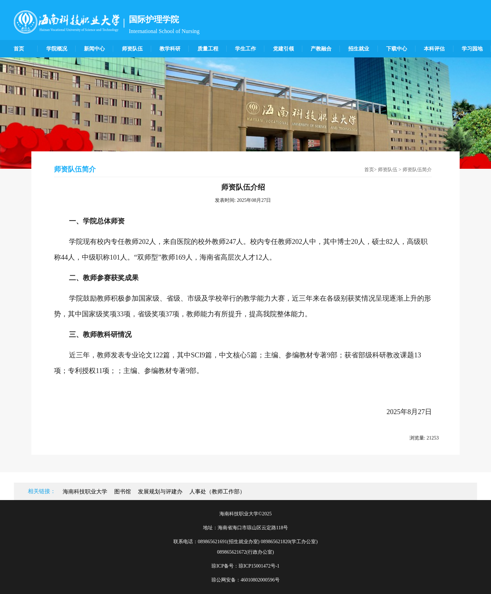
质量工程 (207, 49)
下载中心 (396, 49)
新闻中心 (94, 49)
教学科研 (169, 49)
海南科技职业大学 (85, 491)
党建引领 (283, 49)
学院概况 (56, 49)
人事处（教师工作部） (217, 491)
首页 (19, 49)
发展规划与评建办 (160, 491)
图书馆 (122, 491)
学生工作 (245, 49)
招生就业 (358, 49)
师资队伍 (132, 49)
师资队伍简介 (417, 169)
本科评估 (434, 49)
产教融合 (321, 49)
